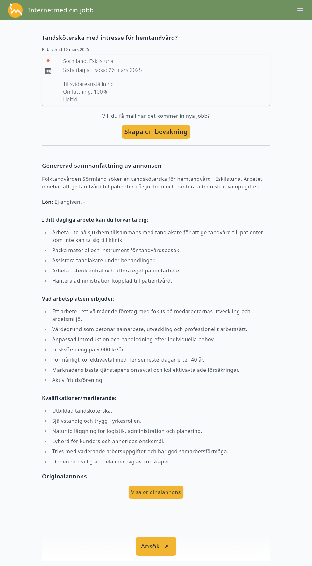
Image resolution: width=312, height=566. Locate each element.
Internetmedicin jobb (61, 10)
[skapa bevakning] (156, 132)
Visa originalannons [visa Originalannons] (156, 492)
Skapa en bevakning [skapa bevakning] (156, 131)
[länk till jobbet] (156, 546)
